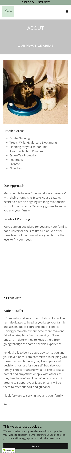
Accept (35, 446)
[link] (8, 11)
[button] (67, 11)
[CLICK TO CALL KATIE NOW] (35, 2)
